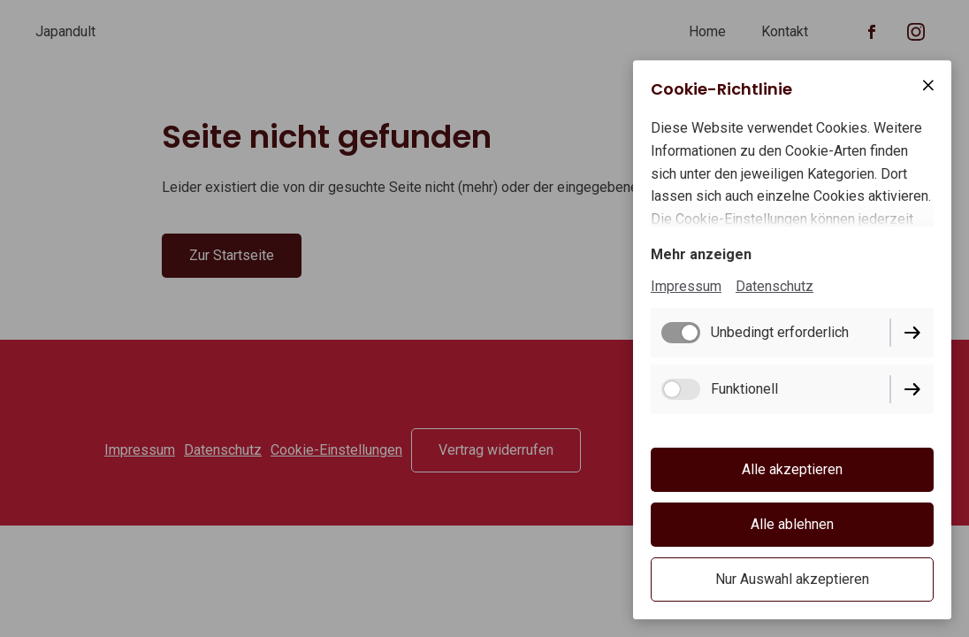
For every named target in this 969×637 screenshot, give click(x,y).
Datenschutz (774, 286)
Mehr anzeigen (701, 254)
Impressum (686, 286)
